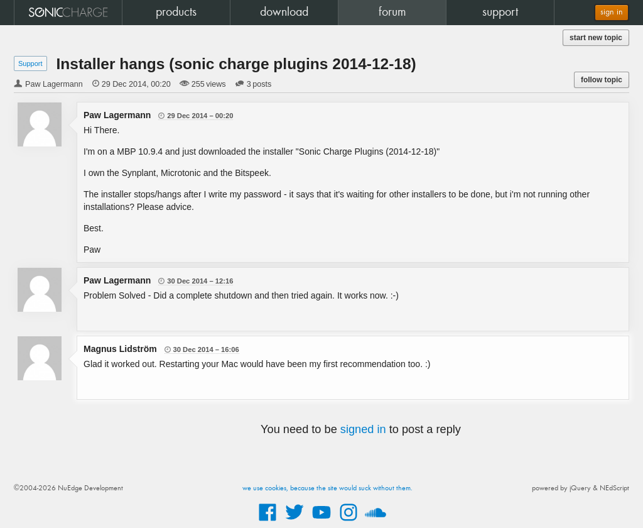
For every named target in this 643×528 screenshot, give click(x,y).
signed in (363, 429)
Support (30, 63)
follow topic (601, 79)
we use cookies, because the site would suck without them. (327, 488)
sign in (611, 12)
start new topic (596, 37)
